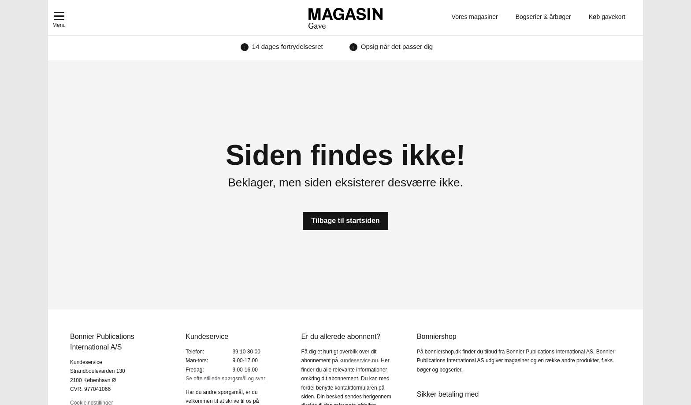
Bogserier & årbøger (543, 16)
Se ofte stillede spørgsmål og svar (225, 378)
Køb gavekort (607, 16)
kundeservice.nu (358, 360)
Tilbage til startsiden (345, 220)
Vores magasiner (475, 16)
